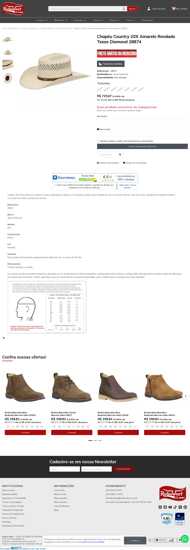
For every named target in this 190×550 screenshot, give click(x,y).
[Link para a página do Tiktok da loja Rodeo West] (175, 507)
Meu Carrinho (60, 502)
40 (22, 426)
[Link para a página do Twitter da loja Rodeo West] (180, 507)
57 (120, 89)
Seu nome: (102, 116)
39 (17, 426)
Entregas (6, 521)
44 (42, 426)
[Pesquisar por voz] (123, 8)
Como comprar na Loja (13, 506)
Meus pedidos (60, 498)
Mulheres (59, 20)
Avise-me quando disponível (142, 146)
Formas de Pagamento (13, 514)
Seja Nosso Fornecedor (13, 525)
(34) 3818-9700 (114, 490)
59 (134, 89)
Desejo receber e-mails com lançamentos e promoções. (126, 141)
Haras (113, 20)
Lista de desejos (61, 506)
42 (32, 426)
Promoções (147, 20)
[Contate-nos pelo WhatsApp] (185, 539)
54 (99, 89)
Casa (129, 20)
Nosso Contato (9, 517)
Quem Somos (8, 490)
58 (127, 89)
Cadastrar (123, 469)
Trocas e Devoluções (12, 502)
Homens (41, 20)
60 (141, 89)
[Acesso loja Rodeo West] (156, 9)
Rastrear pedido (9, 494)
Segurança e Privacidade (14, 498)
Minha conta (60, 494)
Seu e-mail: (103, 129)
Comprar (25, 432)
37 (8, 426)
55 (106, 89)
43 (37, 426)
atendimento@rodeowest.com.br (121, 498)
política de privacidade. (93, 542)
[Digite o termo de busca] (84, 8)
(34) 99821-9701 (114, 494)
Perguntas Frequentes (12, 510)
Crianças (78, 20)
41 (27, 426)
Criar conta (59, 490)
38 (59, 426)
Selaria (96, 20)
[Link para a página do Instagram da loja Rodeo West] (160, 507)
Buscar (132, 8)
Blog (56, 510)
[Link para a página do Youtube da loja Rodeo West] (170, 507)
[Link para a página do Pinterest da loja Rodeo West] (185, 507)
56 (113, 89)
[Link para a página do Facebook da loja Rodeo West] (165, 507)
